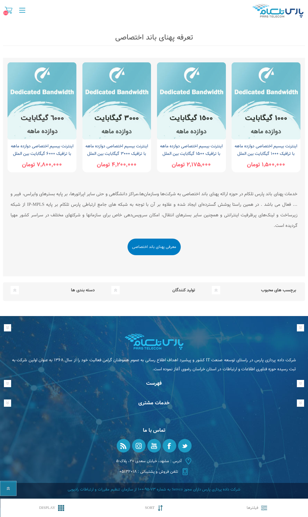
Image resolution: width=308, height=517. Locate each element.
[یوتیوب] (154, 446)
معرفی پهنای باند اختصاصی (154, 247)
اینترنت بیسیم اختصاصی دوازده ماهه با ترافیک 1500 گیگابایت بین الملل (191, 150)
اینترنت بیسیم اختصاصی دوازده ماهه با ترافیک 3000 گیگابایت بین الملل (116, 150)
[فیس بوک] (169, 446)
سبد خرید (8, 10)
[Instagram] (139, 446)
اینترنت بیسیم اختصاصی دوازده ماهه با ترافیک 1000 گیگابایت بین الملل (266, 150)
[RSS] (123, 446)
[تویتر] (185, 446)
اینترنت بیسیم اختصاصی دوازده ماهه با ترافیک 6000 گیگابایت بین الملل (42, 150)
